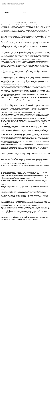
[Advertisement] (39, 10)
